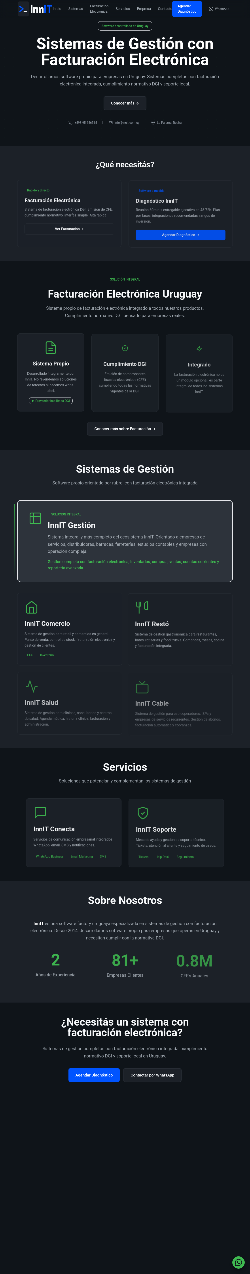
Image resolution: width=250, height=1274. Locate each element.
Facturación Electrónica (99, 9)
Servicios (123, 9)
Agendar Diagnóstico (94, 1075)
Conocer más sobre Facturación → (125, 428)
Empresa (144, 9)
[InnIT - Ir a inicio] (35, 9)
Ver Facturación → (69, 231)
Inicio (57, 9)
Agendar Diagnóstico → (180, 238)
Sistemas (75, 9)
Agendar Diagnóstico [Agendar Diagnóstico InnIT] (187, 9)
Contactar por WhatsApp (152, 1075)
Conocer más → (125, 103)
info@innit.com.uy (124, 124)
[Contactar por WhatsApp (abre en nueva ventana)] (219, 9)
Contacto (165, 9)
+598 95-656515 (82, 124)
